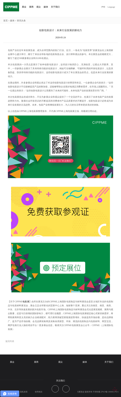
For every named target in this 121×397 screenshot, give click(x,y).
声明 (103, 7)
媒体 (12, 20)
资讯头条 (21, 20)
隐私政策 (24, 392)
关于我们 (108, 362)
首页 (5, 20)
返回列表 (9, 341)
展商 (36, 362)
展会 (12, 362)
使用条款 (38, 392)
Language (111, 7)
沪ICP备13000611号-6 (109, 392)
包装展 (26, 301)
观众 (60, 362)
